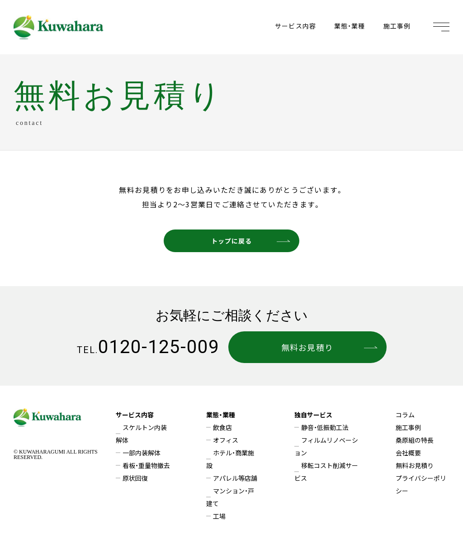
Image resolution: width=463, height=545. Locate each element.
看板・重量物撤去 (146, 465)
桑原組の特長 (415, 440)
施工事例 (397, 25)
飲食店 (222, 427)
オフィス (225, 440)
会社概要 (408, 452)
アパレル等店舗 (235, 478)
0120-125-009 (148, 347)
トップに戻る (250, 241)
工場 (219, 516)
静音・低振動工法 (325, 427)
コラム (405, 414)
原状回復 (135, 478)
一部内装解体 (142, 452)
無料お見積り (329, 347)
